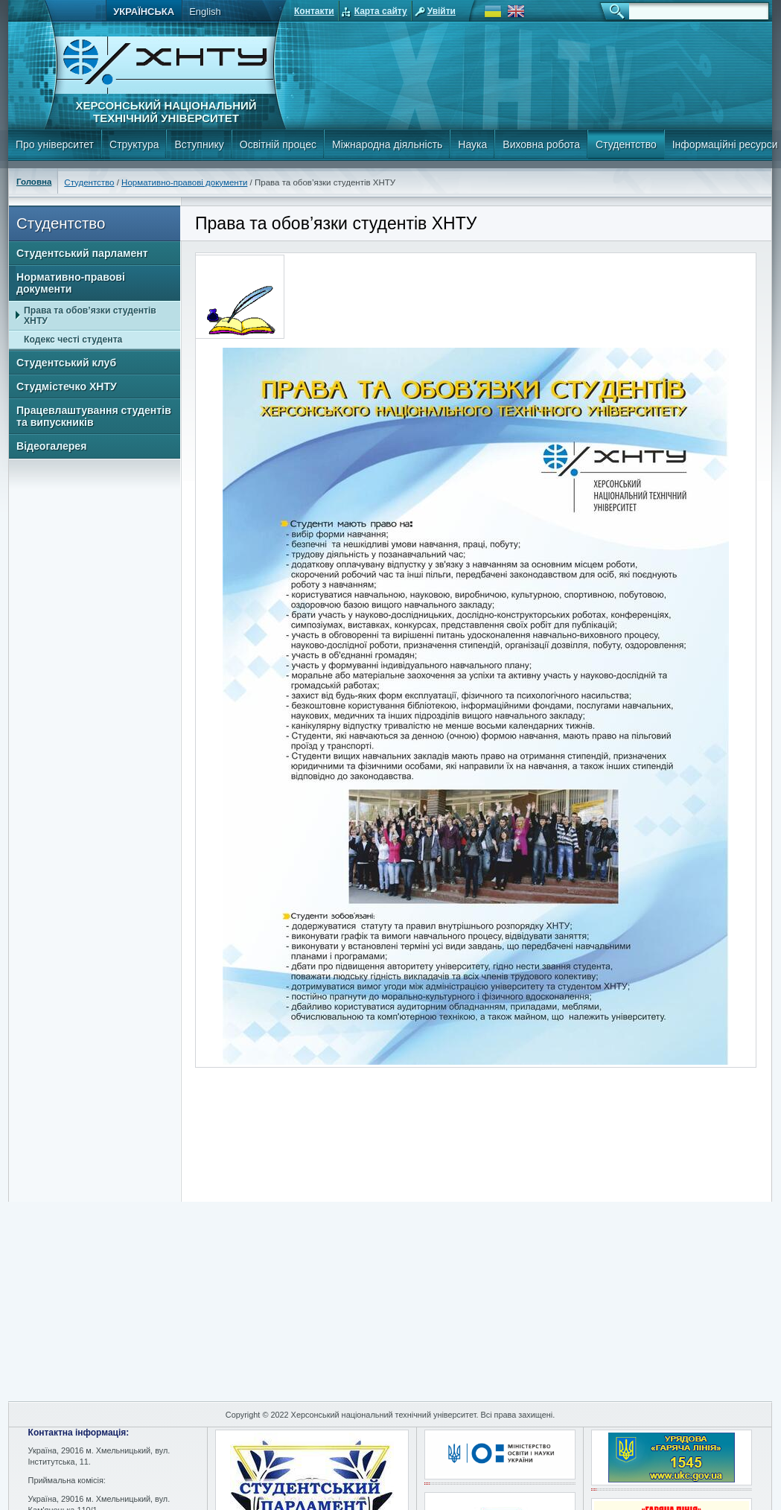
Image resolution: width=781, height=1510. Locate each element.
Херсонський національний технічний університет (165, 111)
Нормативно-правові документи (184, 182)
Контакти (314, 11)
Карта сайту (380, 11)
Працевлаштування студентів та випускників (93, 416)
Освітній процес (278, 144)
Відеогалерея (51, 446)
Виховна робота (541, 144)
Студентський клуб (66, 363)
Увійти (441, 11)
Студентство (626, 144)
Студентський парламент (82, 253)
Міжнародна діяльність (387, 144)
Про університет (55, 144)
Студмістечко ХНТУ (66, 386)
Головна (33, 181)
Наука (472, 144)
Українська (143, 11)
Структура (134, 144)
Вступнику (198, 144)
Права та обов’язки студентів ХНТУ (90, 315)
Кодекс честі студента (73, 339)
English (205, 11)
